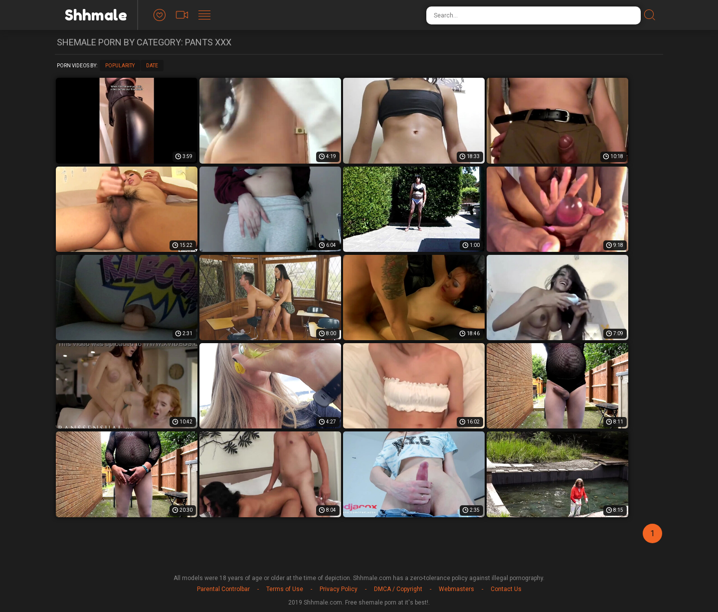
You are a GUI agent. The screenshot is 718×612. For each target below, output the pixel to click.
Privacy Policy (339, 589)
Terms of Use (284, 589)
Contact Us (506, 589)
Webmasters (456, 589)
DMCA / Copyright (398, 589)
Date (152, 65)
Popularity (120, 65)
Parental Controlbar (223, 589)
